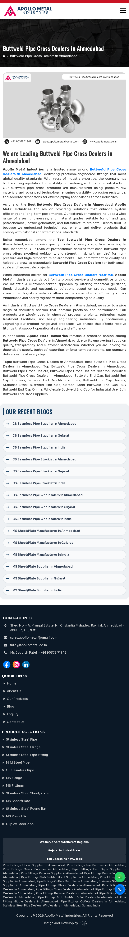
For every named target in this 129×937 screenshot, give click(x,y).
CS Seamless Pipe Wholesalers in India (41, 519)
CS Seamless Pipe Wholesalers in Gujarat (43, 507)
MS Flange (14, 778)
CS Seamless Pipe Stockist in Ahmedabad (44, 459)
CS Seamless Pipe (20, 770)
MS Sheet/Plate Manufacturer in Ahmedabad (46, 531)
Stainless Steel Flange (23, 747)
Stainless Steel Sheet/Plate (27, 793)
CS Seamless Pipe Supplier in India (38, 447)
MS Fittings (15, 786)
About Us (14, 691)
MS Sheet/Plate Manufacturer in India (40, 554)
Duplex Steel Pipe (20, 824)
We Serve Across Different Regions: (64, 842)
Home (11, 683)
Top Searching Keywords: (65, 859)
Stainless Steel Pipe (21, 740)
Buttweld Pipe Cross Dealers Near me (81, 275)
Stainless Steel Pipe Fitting (27, 755)
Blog (10, 706)
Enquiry (12, 714)
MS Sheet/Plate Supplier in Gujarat (38, 578)
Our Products (17, 699)
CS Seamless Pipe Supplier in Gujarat (40, 435)
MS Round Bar (17, 816)
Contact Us (16, 722)
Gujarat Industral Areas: (64, 850)
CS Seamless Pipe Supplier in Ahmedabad (44, 423)
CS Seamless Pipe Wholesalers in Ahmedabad (47, 495)
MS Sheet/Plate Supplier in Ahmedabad (42, 566)
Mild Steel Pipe (18, 763)
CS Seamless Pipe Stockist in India (38, 483)
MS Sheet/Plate (18, 801)
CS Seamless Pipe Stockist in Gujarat (40, 471)
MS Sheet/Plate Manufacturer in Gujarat (42, 543)
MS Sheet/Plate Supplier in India (37, 590)
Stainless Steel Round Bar (26, 809)
